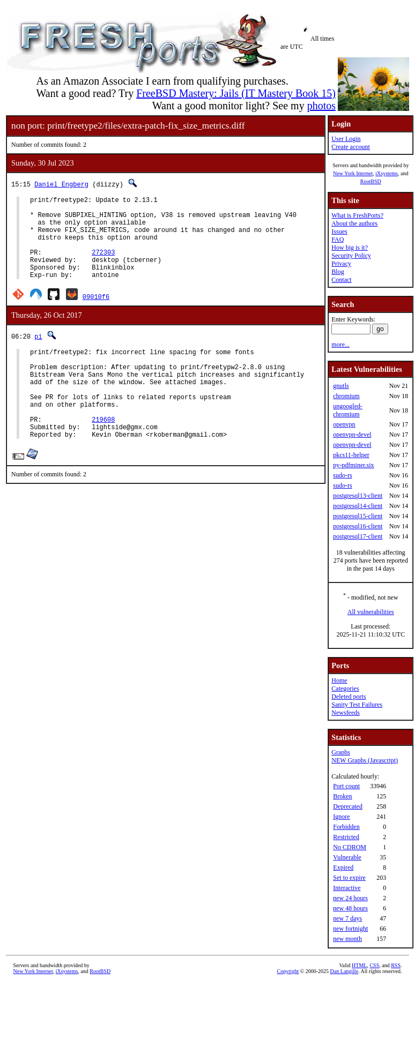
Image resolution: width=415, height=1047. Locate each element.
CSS (374, 965)
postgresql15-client (357, 516)
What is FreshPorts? (357, 215)
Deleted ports (348, 696)
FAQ (337, 239)
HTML (359, 965)
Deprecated (347, 806)
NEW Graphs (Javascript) (364, 760)
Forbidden (346, 827)
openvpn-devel (352, 434)
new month (347, 939)
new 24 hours (350, 898)
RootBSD (370, 181)
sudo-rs (342, 475)
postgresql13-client (357, 495)
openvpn (344, 424)
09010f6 (96, 314)
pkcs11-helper (351, 455)
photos (321, 105)
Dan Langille (344, 971)
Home (339, 680)
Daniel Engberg (61, 184)
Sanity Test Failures (356, 704)
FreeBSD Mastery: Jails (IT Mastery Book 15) (236, 93)
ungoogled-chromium (347, 410)
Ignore (341, 816)
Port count (346, 786)
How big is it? (349, 247)
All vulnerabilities (370, 612)
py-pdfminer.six (353, 465)
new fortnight (350, 928)
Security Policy (351, 255)
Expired (343, 867)
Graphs (340, 752)
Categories (345, 688)
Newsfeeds (345, 712)
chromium (346, 396)
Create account (350, 147)
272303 (103, 265)
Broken (342, 796)
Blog (337, 271)
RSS (396, 965)
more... (340, 344)
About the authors (354, 223)
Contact (341, 279)
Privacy (341, 263)
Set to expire (349, 877)
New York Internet (353, 173)
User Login (345, 139)
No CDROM (349, 847)
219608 (103, 453)
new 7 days (347, 918)
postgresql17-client (357, 536)
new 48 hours (350, 908)
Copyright (288, 971)
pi (38, 353)
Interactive (346, 888)
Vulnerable (347, 857)
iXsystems (386, 173)
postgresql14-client (357, 506)
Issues (339, 231)
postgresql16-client (357, 526)
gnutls (341, 386)
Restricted (346, 837)
